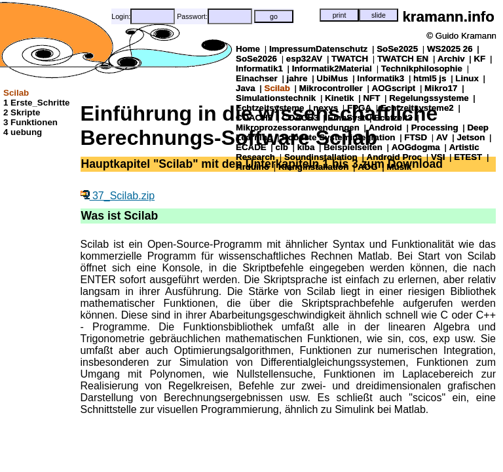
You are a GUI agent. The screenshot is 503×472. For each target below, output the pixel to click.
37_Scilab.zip (118, 195)
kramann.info (448, 17)
